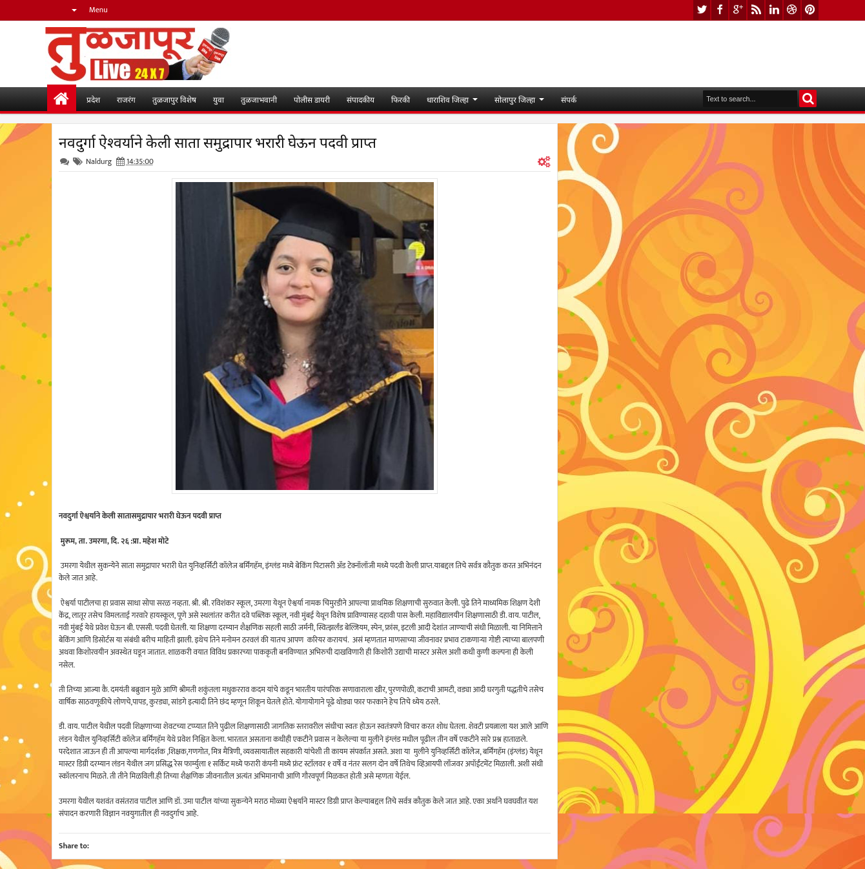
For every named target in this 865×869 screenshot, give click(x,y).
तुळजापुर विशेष (174, 99)
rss (756, 10)
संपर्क (568, 99)
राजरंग (126, 99)
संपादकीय (360, 99)
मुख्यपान (61, 99)
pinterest (810, 10)
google (737, 10)
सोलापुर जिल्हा (514, 99)
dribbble (792, 10)
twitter (701, 10)
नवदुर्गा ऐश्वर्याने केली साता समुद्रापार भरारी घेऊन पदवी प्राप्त (217, 141)
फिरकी (400, 99)
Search (808, 98)
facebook (719, 10)
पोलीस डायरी (312, 99)
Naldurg (99, 161)
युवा (218, 99)
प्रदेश (93, 99)
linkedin (774, 10)
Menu (98, 9)
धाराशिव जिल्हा (448, 99)
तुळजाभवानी (259, 99)
